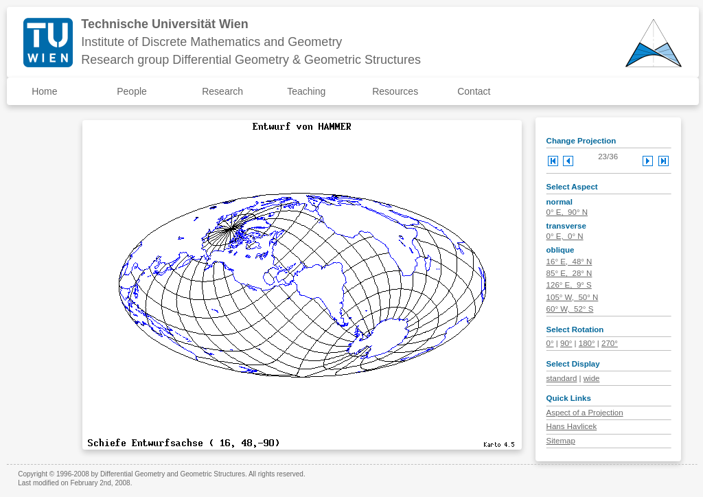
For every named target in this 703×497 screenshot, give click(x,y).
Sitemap (560, 441)
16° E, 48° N (569, 261)
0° (550, 343)
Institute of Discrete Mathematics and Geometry (211, 42)
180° (587, 343)
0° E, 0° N (565, 236)
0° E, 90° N (567, 212)
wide (592, 378)
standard (561, 378)
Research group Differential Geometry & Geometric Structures (251, 60)
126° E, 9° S (569, 285)
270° (609, 343)
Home (44, 91)
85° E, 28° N (569, 273)
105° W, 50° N (572, 297)
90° (566, 343)
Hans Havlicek (571, 426)
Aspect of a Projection (584, 412)
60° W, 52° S (570, 309)
